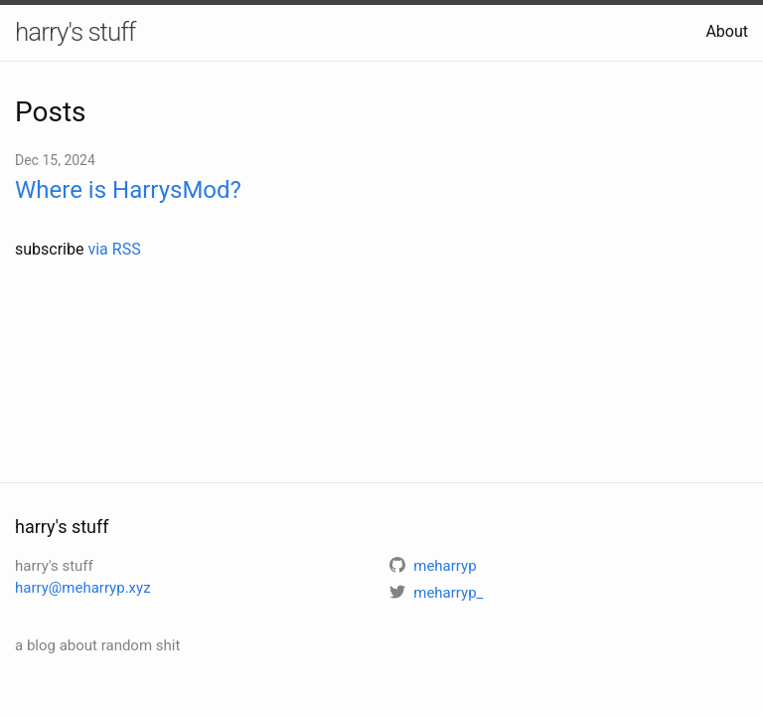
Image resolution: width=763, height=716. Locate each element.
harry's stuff (75, 32)
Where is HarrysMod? (128, 190)
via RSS (113, 249)
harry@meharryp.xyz (83, 588)
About (726, 31)
